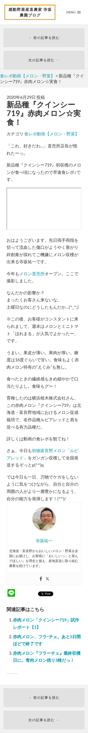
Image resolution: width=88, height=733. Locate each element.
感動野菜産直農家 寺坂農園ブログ (30, 12)
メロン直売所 (32, 273)
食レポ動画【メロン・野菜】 (51, 133)
